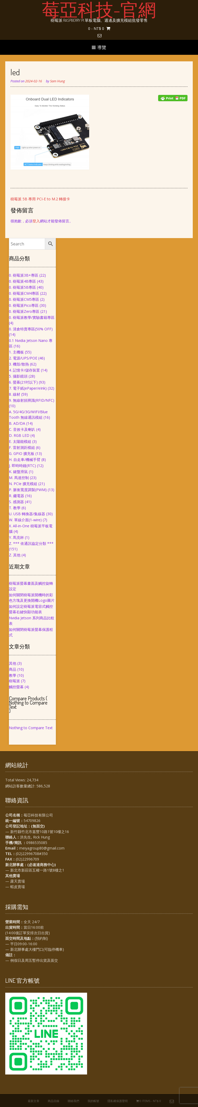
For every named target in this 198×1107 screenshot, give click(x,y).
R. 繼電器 (16, 495)
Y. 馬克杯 (16, 537)
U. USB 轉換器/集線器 (27, 513)
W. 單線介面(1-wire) (25, 519)
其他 (12, 663)
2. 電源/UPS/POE (23, 358)
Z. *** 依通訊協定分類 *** (31, 543)
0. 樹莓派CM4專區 (24, 293)
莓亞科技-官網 (99, 9)
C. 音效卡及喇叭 (22, 429)
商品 (12, 669)
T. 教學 (14, 507)
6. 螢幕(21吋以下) (23, 382)
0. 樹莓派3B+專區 (23, 275)
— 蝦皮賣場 (15, 886)
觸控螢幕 (16, 686)
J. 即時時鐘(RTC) (22, 465)
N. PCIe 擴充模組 (23, 483)
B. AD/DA (17, 423)
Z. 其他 (14, 554)
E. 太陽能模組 (20, 441)
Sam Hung (57, 81)
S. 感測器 (16, 501)
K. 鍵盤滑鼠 (18, 471)
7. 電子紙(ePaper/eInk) (28, 388)
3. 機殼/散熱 (19, 364)
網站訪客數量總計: (20, 785)
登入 (36, 220)
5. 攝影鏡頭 (18, 376)
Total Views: (16, 779)
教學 (12, 675)
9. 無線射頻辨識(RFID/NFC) (31, 400)
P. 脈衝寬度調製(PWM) (28, 489)
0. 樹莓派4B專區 (22, 281)
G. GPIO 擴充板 (21, 453)
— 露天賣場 (15, 881)
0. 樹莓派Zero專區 (24, 311)
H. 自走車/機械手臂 (24, 459)
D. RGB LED (19, 435)
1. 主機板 (16, 352)
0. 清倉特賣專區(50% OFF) (31, 328)
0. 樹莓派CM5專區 (24, 299)
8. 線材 (14, 394)
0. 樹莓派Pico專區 (24, 305)
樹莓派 (14, 680)
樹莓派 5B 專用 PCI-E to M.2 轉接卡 (40, 198)
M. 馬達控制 (19, 477)
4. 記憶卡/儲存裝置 (24, 370)
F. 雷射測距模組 (22, 447)
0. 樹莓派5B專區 (22, 287)
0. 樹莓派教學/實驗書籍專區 (32, 317)
